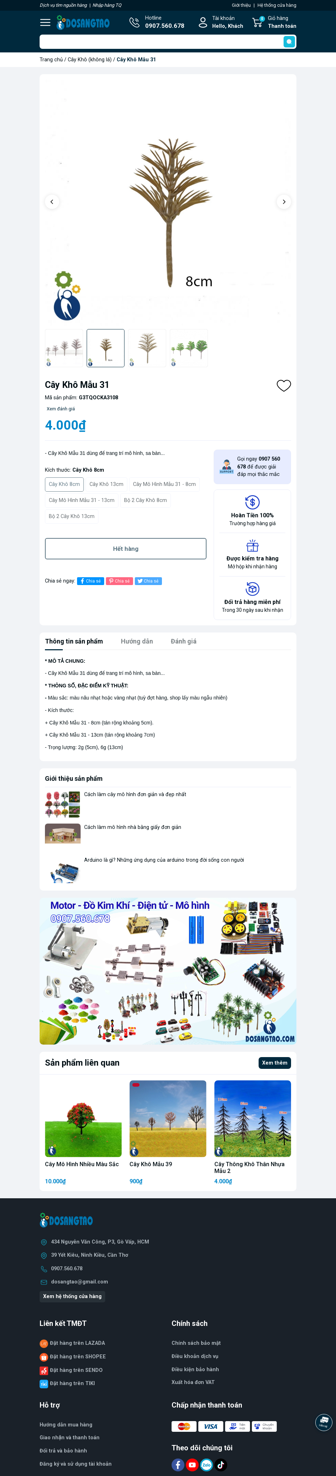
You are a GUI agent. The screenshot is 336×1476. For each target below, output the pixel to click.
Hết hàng (125, 548)
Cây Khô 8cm (64, 484)
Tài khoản (227, 22)
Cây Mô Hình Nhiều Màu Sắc (82, 1164)
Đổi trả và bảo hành (63, 1451)
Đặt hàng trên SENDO (76, 1370)
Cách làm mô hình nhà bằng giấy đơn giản (132, 827)
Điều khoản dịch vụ (195, 1356)
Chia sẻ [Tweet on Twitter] (147, 581)
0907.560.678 (66, 1269)
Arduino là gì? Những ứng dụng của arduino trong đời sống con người (164, 860)
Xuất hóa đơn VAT (193, 1382)
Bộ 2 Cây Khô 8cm (145, 500)
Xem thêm (274, 1063)
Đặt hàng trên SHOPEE (78, 1357)
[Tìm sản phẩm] (168, 42)
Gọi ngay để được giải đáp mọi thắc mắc (258, 466)
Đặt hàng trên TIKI (72, 1383)
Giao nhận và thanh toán (70, 1438)
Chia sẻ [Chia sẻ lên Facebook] (90, 581)
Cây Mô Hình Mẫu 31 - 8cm (164, 484)
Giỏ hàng (277, 22)
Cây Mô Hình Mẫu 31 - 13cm (81, 500)
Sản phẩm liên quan (82, 1063)
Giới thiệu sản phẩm (74, 778)
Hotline (164, 23)
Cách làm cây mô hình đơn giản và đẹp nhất (135, 794)
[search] (289, 41)
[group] (170, 203)
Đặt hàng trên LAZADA (77, 1343)
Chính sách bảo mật (196, 1343)
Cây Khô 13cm (106, 484)
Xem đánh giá (61, 408)
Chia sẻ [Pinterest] (118, 581)
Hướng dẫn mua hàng (66, 1425)
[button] (52, 202)
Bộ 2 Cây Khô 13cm (72, 516)
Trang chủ (51, 60)
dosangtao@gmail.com (79, 1282)
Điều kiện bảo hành (195, 1370)
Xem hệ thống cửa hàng (72, 1296)
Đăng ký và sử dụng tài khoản (76, 1464)
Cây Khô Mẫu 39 (150, 1164)
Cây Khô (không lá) (90, 60)
